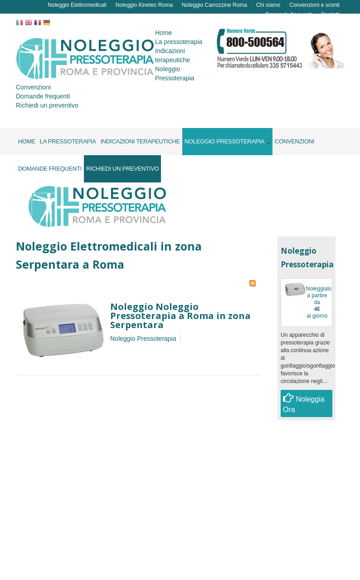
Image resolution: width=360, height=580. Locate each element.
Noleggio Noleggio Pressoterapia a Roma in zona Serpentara (180, 315)
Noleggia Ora (304, 402)
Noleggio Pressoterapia (143, 338)
